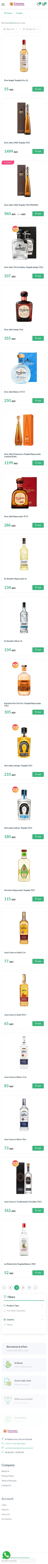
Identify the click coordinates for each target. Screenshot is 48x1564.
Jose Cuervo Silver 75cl (15, 1139)
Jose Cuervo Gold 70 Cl (15, 1014)
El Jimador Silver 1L (13, 641)
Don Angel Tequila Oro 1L (16, 80)
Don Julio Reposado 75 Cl (16, 516)
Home (8, 13)
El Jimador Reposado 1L (15, 578)
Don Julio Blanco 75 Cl (14, 391)
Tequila (19, 13)
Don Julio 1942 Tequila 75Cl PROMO (21, 205)
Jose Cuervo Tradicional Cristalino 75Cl (22, 1201)
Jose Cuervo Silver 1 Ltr (15, 1077)
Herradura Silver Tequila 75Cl (18, 828)
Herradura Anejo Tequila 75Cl (18, 765)
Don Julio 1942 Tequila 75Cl (17, 142)
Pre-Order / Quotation (16, 1311)
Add (38, 89)
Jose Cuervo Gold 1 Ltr (15, 952)
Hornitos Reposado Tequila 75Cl (19, 890)
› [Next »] (35, 1288)
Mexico (10, 1325)
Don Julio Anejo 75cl (13, 329)
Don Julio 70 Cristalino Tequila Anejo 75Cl (23, 267)
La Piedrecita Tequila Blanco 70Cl (20, 1264)
